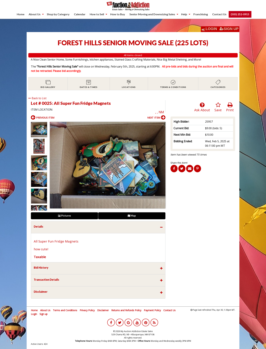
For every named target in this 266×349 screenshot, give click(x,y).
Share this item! (178, 162)
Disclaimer (103, 310)
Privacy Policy (87, 310)
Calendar (80, 14)
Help (184, 14)
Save (218, 107)
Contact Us (219, 14)
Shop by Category (58, 14)
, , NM (159, 112)
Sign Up (229, 29)
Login (211, 29)
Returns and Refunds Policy (126, 310)
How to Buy (117, 14)
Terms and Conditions (65, 310)
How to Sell (97, 14)
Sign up (44, 314)
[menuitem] (21, 14)
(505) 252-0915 (240, 14)
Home (20, 14)
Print (230, 107)
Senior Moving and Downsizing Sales (152, 14)
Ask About (202, 107)
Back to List (37, 98)
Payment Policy (152, 310)
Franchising (200, 14)
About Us (35, 14)
